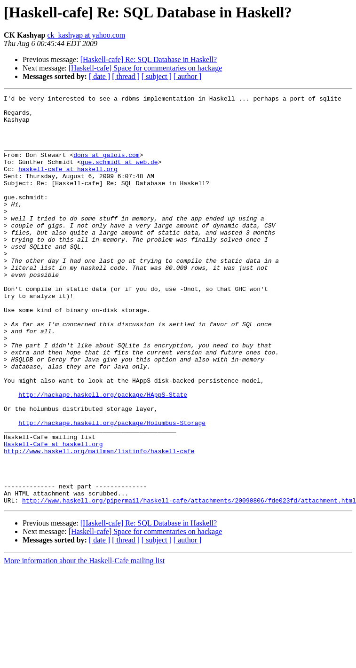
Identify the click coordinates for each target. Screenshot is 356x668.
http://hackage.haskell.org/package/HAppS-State (102, 455)
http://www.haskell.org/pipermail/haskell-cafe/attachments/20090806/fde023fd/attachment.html (189, 582)
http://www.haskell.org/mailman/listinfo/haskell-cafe (99, 523)
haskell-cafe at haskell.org (68, 184)
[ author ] (188, 76)
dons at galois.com (106, 167)
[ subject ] (157, 76)
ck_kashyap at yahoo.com (86, 35)
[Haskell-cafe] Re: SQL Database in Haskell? (148, 59)
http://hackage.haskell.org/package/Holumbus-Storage (112, 489)
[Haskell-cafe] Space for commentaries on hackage (145, 68)
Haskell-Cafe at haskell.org (53, 514)
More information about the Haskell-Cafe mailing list (84, 642)
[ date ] (99, 76)
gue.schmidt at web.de (119, 176)
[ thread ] (126, 76)
